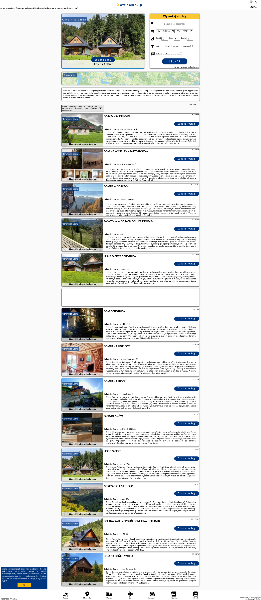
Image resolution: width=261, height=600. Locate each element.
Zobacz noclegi (187, 123)
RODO (4, 581)
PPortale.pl (13, 599)
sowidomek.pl (130, 5)
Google (43, 569)
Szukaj (174, 61)
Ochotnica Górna (70, 119)
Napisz (258, 599)
